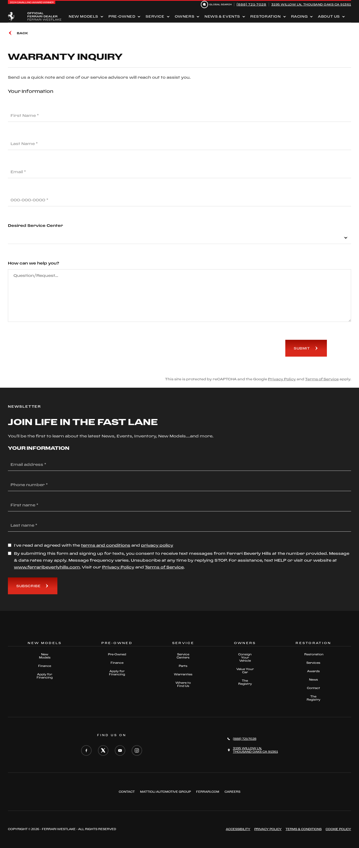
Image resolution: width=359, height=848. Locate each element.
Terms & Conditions (304, 829)
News (313, 679)
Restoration (265, 16)
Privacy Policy (282, 379)
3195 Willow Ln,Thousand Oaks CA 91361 (255, 750)
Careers (232, 791)
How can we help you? (33, 263)
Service (155, 16)
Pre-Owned (121, 16)
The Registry (245, 682)
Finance (44, 665)
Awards (313, 671)
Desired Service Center (35, 225)
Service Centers (183, 656)
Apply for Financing (45, 676)
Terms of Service (322, 379)
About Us (329, 16)
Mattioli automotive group (165, 791)
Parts (183, 665)
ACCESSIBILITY (238, 829)
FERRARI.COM (207, 791)
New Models (83, 16)
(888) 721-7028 (251, 4)
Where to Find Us (183, 684)
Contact (313, 688)
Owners (185, 16)
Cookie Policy (338, 829)
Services (313, 662)
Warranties (183, 674)
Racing (299, 16)
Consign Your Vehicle (245, 657)
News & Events (222, 16)
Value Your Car (245, 670)
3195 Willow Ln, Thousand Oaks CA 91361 (311, 4)
